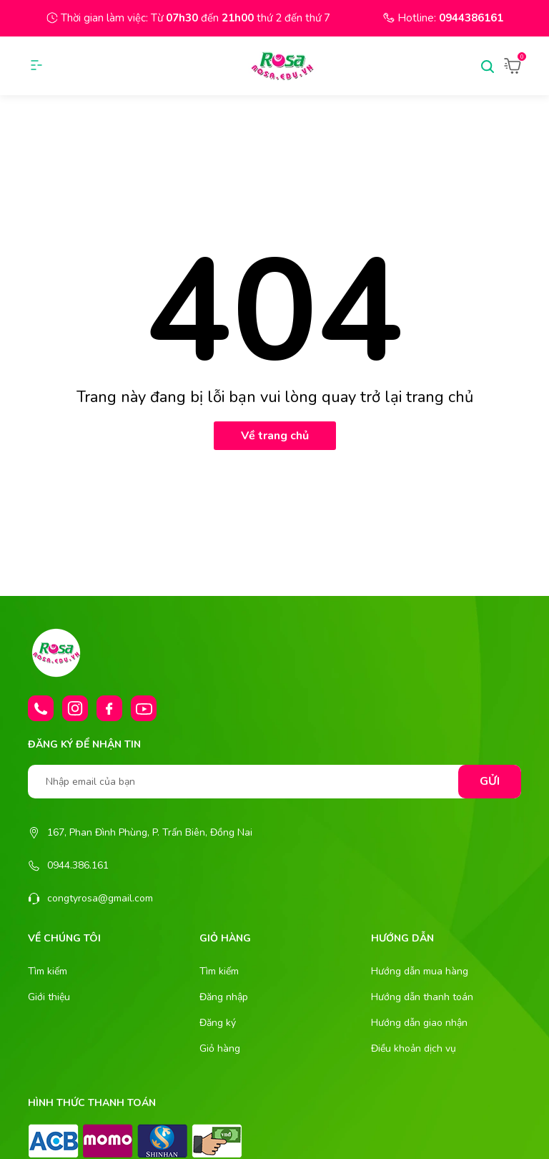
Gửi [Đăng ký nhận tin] (490, 781)
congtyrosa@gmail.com (100, 898)
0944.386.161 (78, 865)
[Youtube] (144, 708)
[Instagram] (75, 708)
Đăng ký (217, 1023)
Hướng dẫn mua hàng (419, 971)
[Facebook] (109, 708)
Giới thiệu (49, 997)
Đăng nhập (223, 997)
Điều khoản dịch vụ (413, 1048)
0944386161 (471, 18)
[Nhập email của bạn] (274, 781)
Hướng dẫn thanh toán (422, 997)
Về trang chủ (275, 436)
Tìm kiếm (47, 971)
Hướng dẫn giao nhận (419, 1023)
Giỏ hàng (219, 1048)
